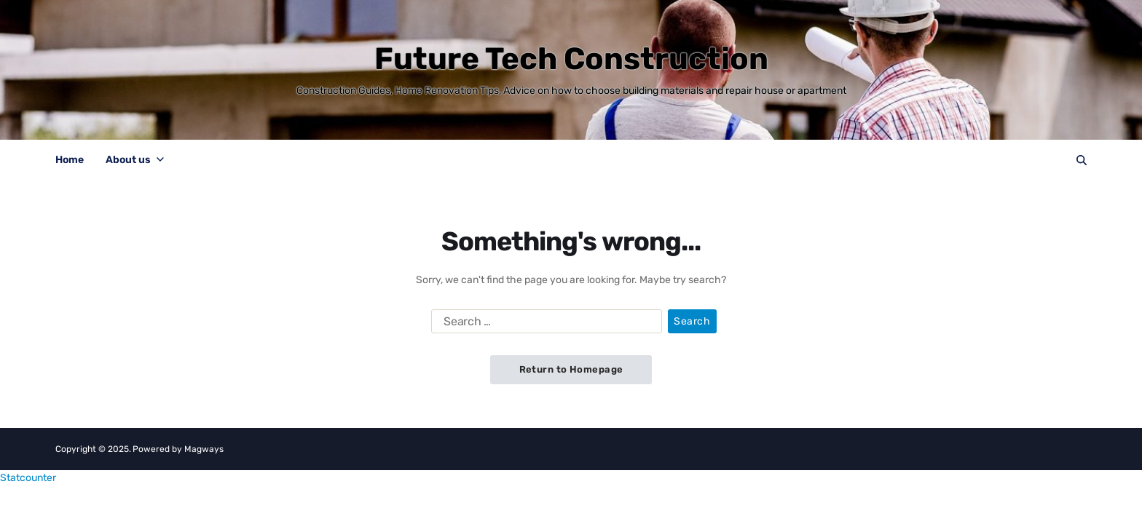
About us (135, 160)
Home (69, 160)
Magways (204, 449)
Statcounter (28, 478)
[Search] (1081, 160)
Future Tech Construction (571, 59)
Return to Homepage (571, 369)
